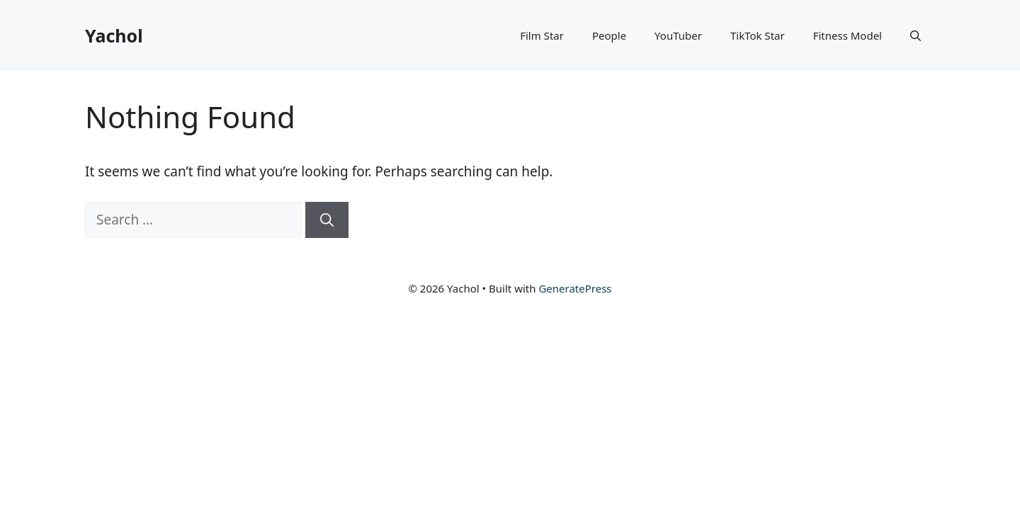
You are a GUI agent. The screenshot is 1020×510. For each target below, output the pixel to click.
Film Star (542, 35)
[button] (915, 35)
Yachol (114, 35)
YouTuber (678, 35)
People (609, 35)
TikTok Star (757, 35)
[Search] (326, 220)
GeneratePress (574, 288)
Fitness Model (847, 35)
